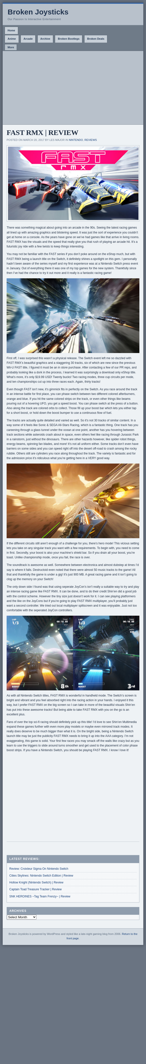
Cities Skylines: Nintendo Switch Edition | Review (41, 875)
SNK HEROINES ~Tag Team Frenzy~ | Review (39, 896)
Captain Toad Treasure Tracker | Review (35, 889)
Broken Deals (95, 38)
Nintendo (76, 139)
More (11, 47)
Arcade (28, 38)
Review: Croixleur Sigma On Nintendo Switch (38, 868)
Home (11, 30)
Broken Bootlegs (68, 38)
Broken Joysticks (38, 12)
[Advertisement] (73, 87)
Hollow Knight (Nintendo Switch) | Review (36, 882)
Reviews (91, 139)
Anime (12, 38)
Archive (45, 38)
